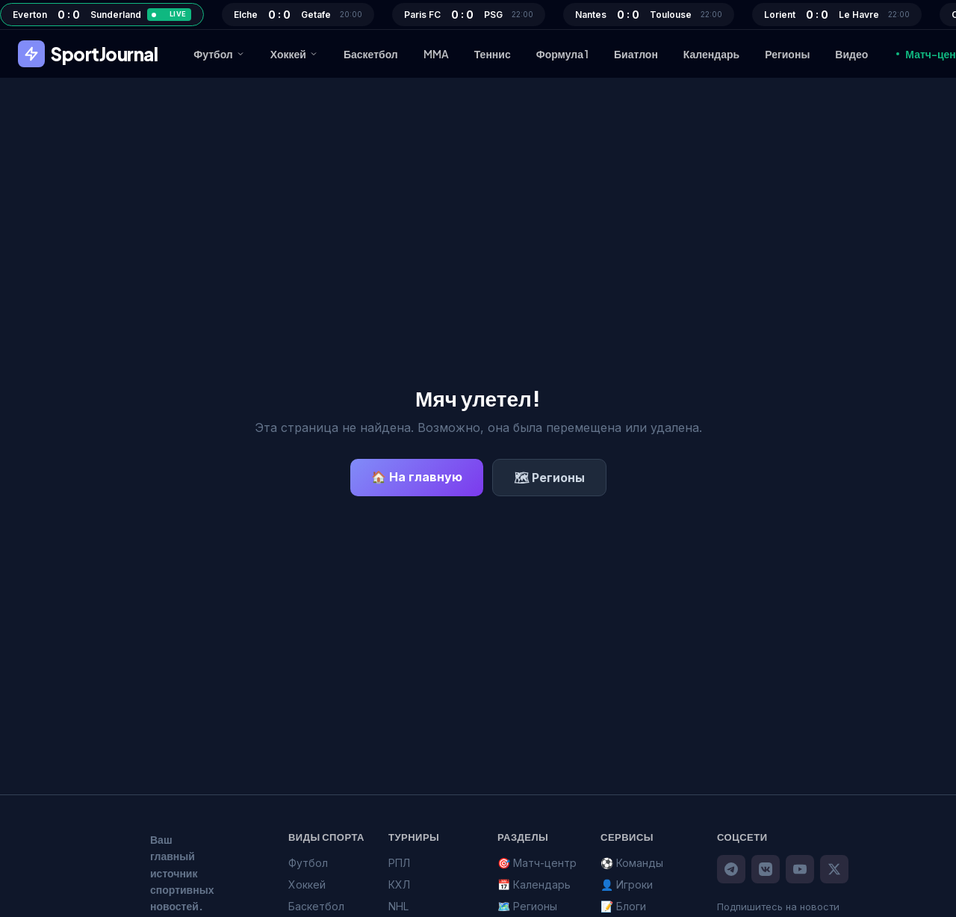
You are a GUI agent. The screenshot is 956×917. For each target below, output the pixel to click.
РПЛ (399, 862)
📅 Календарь (534, 884)
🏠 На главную (416, 476)
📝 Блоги (623, 906)
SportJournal (88, 53)
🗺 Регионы (549, 477)
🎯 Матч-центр (537, 862)
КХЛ (399, 884)
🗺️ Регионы (527, 906)
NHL (398, 906)
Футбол (219, 54)
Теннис (492, 54)
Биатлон (636, 54)
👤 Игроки (626, 884)
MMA (436, 54)
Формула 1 (562, 54)
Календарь (711, 54)
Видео (851, 54)
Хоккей (294, 54)
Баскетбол (371, 54)
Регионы (787, 54)
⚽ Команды (631, 862)
